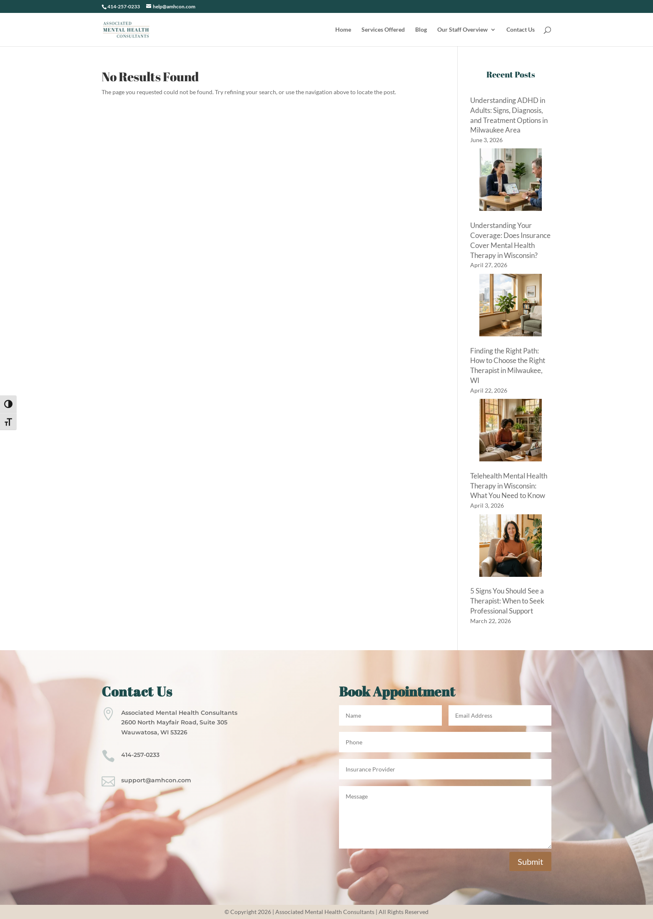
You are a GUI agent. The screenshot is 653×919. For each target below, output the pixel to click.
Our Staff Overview (462, 30)
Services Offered (383, 30)
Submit (530, 861)
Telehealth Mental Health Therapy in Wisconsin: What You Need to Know (508, 485)
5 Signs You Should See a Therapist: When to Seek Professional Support (507, 600)
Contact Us (520, 30)
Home (343, 30)
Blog (421, 30)
